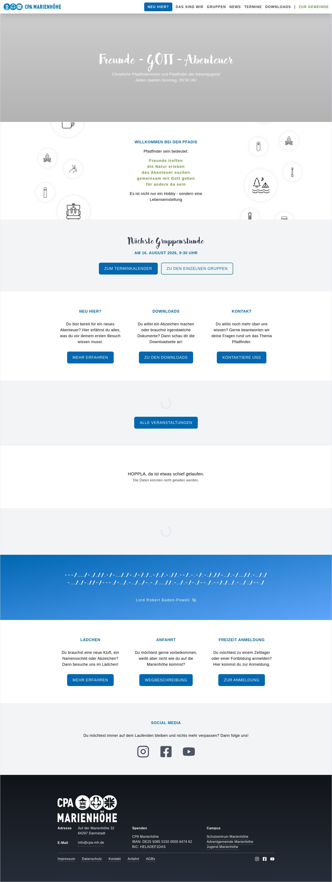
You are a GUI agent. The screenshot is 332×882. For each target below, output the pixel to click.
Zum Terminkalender (128, 268)
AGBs (150, 859)
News (235, 7)
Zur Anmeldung (241, 680)
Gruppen (216, 7)
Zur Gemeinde (314, 7)
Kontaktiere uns (241, 357)
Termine (253, 7)
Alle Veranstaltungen (166, 423)
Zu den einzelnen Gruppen (197, 268)
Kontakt (115, 859)
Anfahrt (133, 859)
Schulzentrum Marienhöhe (227, 836)
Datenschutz (92, 859)
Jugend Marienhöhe (222, 847)
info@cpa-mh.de (91, 842)
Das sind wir (189, 7)
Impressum (66, 859)
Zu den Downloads (166, 357)
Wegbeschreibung (166, 680)
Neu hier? (158, 7)
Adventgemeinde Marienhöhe (230, 841)
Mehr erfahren (90, 357)
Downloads (278, 7)
